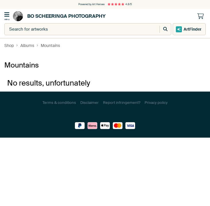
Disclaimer (89, 102)
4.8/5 (120, 4)
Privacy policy (156, 102)
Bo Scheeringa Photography (59, 16)
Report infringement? (121, 102)
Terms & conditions (59, 102)
